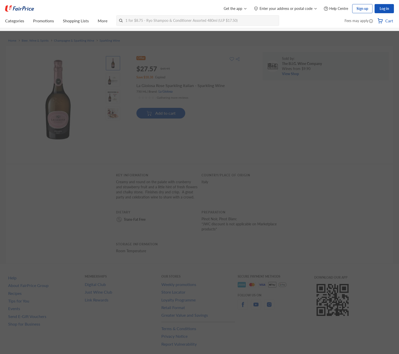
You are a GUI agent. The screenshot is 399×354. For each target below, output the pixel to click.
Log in (384, 8)
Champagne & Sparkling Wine (74, 40)
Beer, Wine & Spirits (35, 40)
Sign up (362, 8)
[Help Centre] (336, 8)
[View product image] (113, 63)
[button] (371, 21)
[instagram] (269, 307)
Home (12, 40)
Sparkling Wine (109, 40)
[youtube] (256, 307)
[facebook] (243, 307)
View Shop (290, 74)
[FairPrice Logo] (19, 9)
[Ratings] (163, 98)
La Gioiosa (166, 91)
